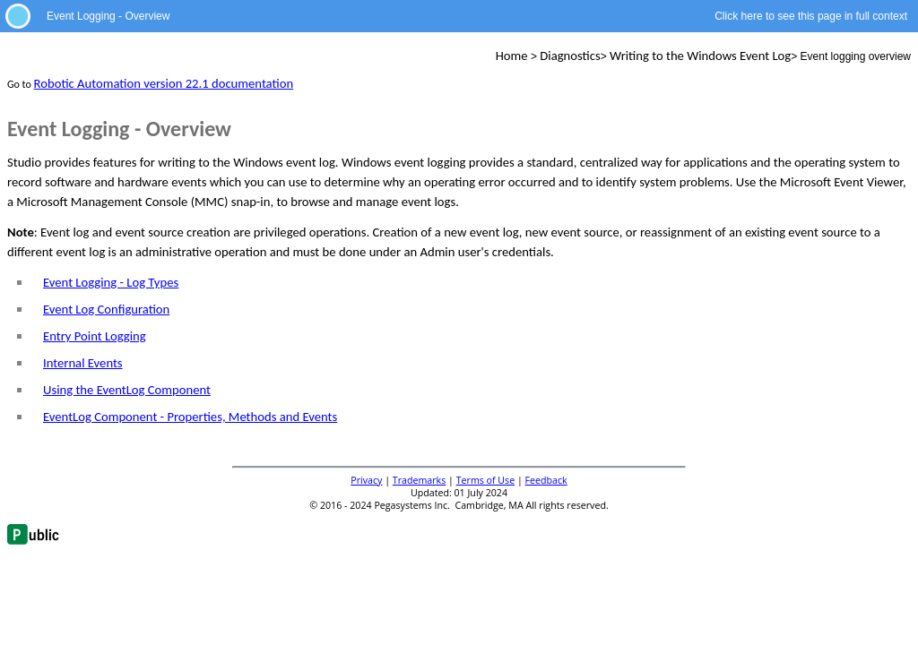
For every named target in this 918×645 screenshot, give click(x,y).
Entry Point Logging (94, 336)
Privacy (366, 480)
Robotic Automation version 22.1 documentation (164, 83)
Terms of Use (485, 480)
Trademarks (419, 480)
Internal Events (83, 363)
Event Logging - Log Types (110, 282)
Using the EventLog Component (127, 390)
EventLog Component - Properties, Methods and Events (190, 416)
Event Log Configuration (106, 309)
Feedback (546, 480)
